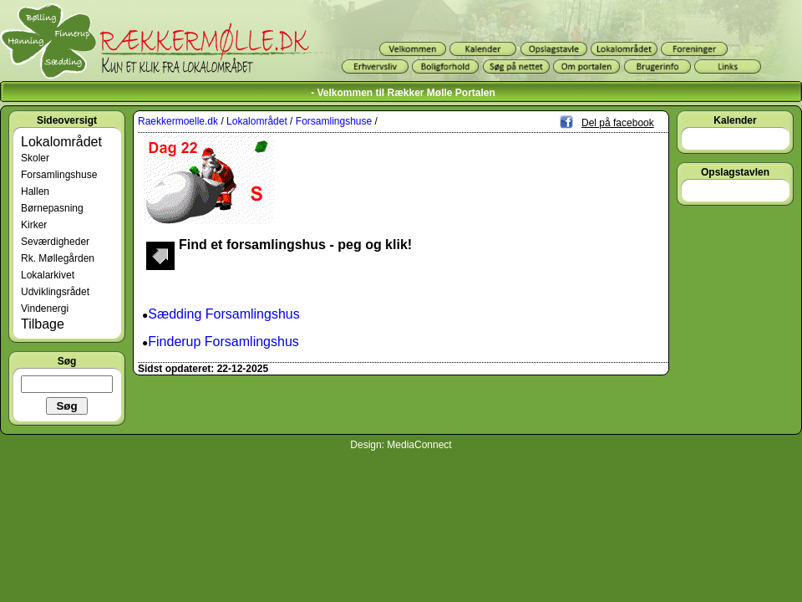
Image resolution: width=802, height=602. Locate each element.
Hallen (35, 191)
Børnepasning (52, 208)
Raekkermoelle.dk (178, 121)
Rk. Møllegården (57, 258)
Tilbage (42, 324)
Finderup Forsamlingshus (223, 341)
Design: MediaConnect (400, 445)
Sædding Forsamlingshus (223, 314)
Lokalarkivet (47, 275)
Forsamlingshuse (59, 175)
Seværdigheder (55, 241)
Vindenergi (45, 308)
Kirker (34, 225)
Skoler (35, 158)
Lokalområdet (61, 142)
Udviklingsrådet (55, 292)
